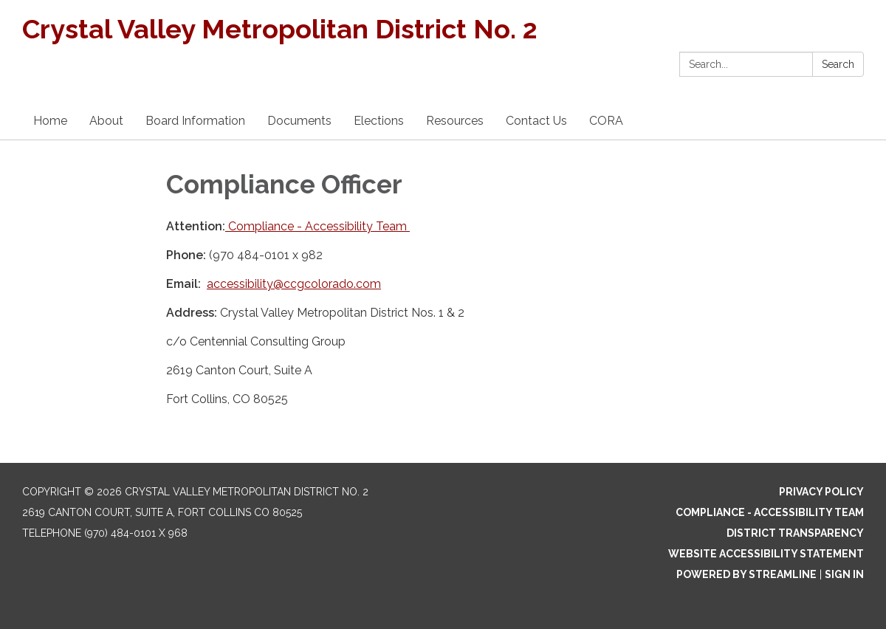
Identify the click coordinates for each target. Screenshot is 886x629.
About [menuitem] (106, 121)
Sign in (844, 574)
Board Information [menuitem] (195, 121)
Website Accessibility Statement (766, 554)
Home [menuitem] (50, 121)
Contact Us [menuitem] (536, 121)
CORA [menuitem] (606, 121)
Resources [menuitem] (455, 121)
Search (838, 64)
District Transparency (795, 533)
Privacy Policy (821, 492)
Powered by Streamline (746, 574)
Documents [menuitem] (299, 121)
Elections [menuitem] (379, 121)
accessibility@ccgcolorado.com (294, 284)
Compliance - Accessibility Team (317, 226)
